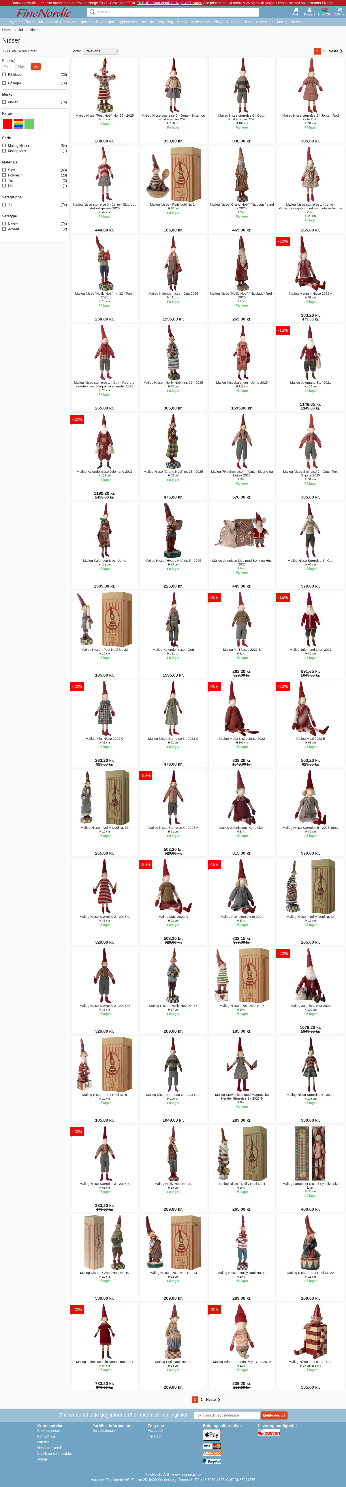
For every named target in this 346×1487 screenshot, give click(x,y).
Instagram (155, 1436)
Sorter (76, 51)
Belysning (165, 22)
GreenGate (264, 22)
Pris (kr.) (8, 61)
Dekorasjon (105, 22)
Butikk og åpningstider (54, 1453)
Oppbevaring (127, 22)
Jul (40, 22)
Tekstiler (147, 22)
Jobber (42, 1459)
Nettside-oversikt (50, 1448)
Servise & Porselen (61, 22)
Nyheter (15, 22)
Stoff (34, 170)
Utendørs (234, 22)
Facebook (155, 1430)
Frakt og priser (48, 1430)
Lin (34, 186)
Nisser (34, 224)
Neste (336, 51)
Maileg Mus (34, 151)
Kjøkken (86, 22)
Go (36, 66)
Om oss (43, 1442)
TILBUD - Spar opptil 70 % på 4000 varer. (169, 3)
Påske (218, 22)
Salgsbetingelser (105, 1430)
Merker (296, 22)
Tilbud (30, 22)
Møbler (182, 22)
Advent (34, 229)
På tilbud (34, 75)
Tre (34, 181)
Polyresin (34, 175)
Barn (248, 22)
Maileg (282, 22)
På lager (34, 83)
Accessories (200, 22)
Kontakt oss (46, 1436)
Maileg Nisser (34, 146)
